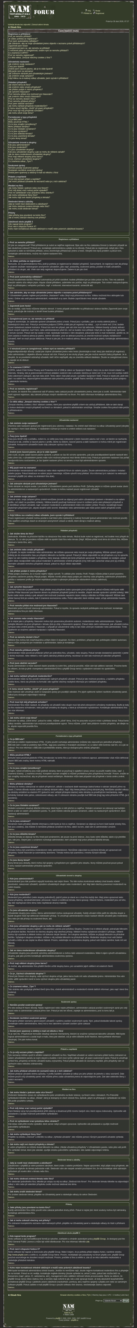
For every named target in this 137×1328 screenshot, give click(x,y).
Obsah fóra (15, 27)
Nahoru (11, 256)
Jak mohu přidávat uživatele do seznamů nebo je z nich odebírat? (37, 181)
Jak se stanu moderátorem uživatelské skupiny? (29, 154)
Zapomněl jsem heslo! (18, 46)
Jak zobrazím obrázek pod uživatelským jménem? (30, 73)
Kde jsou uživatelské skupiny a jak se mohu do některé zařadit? (36, 152)
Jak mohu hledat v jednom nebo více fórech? (28, 188)
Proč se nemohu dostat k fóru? (22, 99)
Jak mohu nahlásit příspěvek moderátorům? (27, 106)
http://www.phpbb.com (18, 1254)
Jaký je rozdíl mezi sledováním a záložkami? (28, 204)
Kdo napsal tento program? (20, 224)
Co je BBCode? (15, 119)
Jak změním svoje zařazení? (21, 76)
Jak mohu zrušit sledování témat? (23, 209)
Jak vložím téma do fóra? (19, 85)
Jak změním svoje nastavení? (21, 64)
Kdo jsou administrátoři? (19, 145)
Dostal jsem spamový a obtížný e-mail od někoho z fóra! (33, 172)
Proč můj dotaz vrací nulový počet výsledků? (28, 190)
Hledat (96, 11)
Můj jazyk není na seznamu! (20, 71)
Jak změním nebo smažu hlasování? (24, 96)
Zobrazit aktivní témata (40, 25)
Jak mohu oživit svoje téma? (20, 113)
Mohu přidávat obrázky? (19, 126)
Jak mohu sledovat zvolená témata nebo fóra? (28, 206)
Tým (89, 1295)
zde (87, 1241)
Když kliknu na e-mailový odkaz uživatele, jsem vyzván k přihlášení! (38, 78)
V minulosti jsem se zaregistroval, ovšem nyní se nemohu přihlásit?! (38, 50)
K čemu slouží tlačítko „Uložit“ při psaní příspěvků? (30, 108)
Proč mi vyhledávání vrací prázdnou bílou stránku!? (31, 193)
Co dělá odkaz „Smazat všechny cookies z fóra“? (30, 57)
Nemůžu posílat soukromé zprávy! (23, 168)
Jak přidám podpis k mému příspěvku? (25, 89)
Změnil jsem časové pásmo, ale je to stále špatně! (30, 69)
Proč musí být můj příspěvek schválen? (25, 110)
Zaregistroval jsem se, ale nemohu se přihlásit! (29, 48)
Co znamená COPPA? (18, 53)
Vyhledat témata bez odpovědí (19, 25)
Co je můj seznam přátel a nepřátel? (24, 179)
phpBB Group (99, 1239)
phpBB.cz (74, 1320)
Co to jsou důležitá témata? (20, 133)
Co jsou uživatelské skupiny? (21, 149)
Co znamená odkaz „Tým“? (20, 161)
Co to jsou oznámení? (18, 131)
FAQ (88, 11)
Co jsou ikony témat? (17, 138)
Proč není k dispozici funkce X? (22, 226)
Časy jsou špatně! (16, 66)
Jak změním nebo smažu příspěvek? (24, 87)
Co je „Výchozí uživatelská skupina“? (24, 159)
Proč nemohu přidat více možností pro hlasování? (30, 94)
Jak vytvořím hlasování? (19, 92)
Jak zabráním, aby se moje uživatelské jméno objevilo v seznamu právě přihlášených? (46, 43)
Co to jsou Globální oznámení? (22, 129)
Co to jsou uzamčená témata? (21, 136)
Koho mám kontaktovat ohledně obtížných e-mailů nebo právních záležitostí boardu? (46, 229)
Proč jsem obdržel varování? (21, 103)
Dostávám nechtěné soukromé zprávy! (25, 170)
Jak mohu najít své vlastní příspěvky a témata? (29, 197)
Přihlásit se (86, 13)
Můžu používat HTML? (18, 122)
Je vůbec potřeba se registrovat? (22, 39)
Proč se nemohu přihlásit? (19, 36)
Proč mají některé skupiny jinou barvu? (25, 156)
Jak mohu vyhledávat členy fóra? (23, 195)
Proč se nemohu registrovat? (21, 55)
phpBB (57, 1318)
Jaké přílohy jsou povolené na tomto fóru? (27, 215)
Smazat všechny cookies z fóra (73, 1295)
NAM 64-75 (68, 1313)
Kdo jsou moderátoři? (17, 147)
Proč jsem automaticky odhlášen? (23, 41)
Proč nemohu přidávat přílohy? (22, 101)
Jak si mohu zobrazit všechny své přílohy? (27, 217)
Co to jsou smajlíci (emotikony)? (22, 124)
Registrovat (98, 13)
